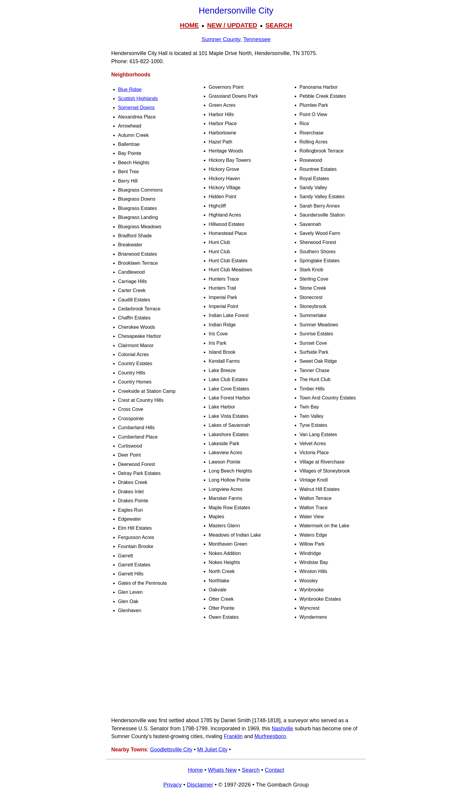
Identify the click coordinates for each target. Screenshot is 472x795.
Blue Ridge (129, 89)
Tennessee (256, 39)
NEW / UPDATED (232, 25)
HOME (189, 25)
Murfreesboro (270, 736)
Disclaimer (200, 784)
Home (195, 770)
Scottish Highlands (138, 98)
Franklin (233, 736)
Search (250, 770)
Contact (274, 770)
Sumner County (220, 39)
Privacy (172, 784)
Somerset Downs (136, 107)
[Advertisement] (236, 669)
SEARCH (279, 25)
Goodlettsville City (171, 750)
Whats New (222, 770)
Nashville (282, 729)
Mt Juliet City (212, 750)
